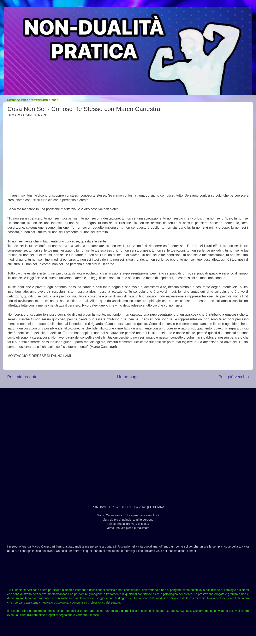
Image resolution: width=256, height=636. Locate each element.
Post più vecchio (233, 377)
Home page (128, 377)
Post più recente (22, 377)
